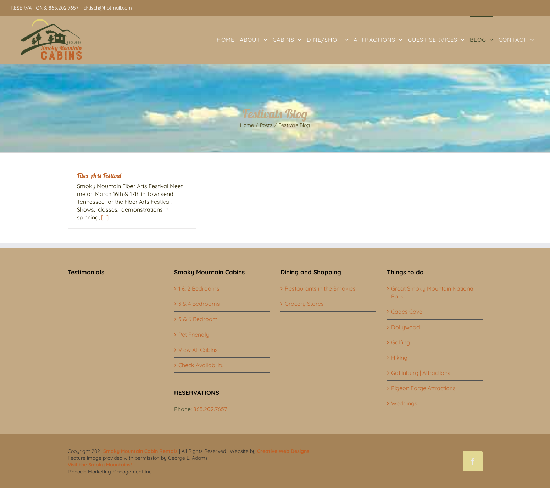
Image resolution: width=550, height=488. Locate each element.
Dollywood (405, 327)
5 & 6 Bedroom (198, 318)
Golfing (400, 342)
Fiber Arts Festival (99, 176)
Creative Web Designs (283, 451)
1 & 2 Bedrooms (199, 288)
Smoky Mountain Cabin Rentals (140, 451)
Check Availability (201, 365)
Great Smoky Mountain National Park (433, 292)
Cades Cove (406, 311)
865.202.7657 (210, 409)
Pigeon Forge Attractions (423, 388)
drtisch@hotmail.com (108, 8)
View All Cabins (198, 349)
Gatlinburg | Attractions (420, 372)
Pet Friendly (193, 334)
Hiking (399, 357)
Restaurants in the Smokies (320, 288)
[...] (105, 217)
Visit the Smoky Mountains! (100, 464)
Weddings (404, 403)
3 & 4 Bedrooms (199, 303)
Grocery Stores (304, 303)
